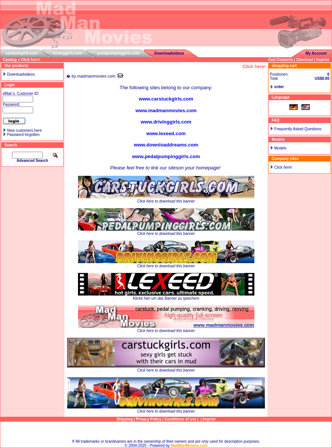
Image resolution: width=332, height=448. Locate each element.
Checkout (305, 60)
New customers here (24, 130)
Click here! (30, 60)
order (279, 87)
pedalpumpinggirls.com (118, 53)
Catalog (10, 60)
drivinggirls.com (67, 53)
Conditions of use (180, 419)
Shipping (124, 419)
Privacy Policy (148, 419)
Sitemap (166, 430)
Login (10, 85)
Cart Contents (280, 60)
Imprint (323, 60)
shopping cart (284, 66)
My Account (316, 53)
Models (280, 148)
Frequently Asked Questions (297, 129)
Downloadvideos (169, 53)
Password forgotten (23, 135)
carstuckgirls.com (21, 53)
